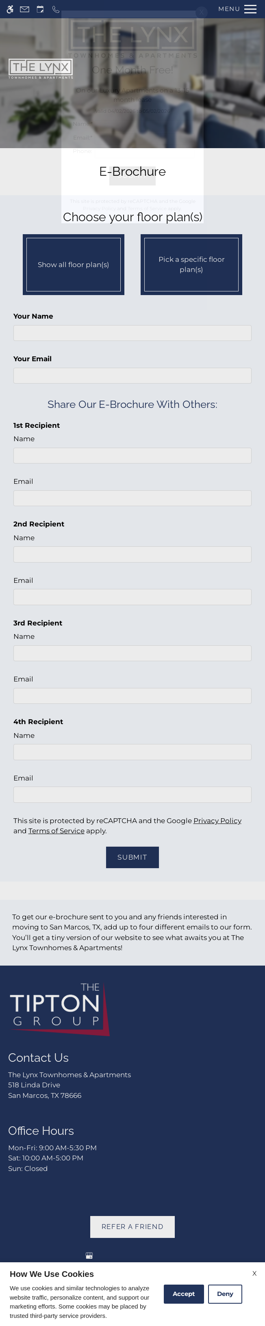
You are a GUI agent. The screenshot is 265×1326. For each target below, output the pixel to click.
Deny (225, 1294)
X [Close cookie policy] (254, 1273)
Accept (184, 1294)
